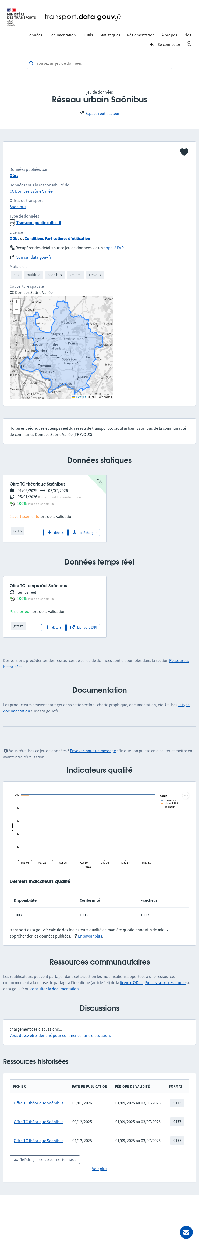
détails (55, 532)
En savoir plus (90, 936)
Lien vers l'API (83, 627)
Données (34, 34)
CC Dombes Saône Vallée (31, 191)
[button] (16, 302)
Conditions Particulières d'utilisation (57, 238)
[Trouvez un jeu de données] (99, 63)
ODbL (14, 238)
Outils (88, 34)
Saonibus (18, 206)
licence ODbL (131, 982)
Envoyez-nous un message (93, 750)
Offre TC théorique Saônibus (38, 1102)
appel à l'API (114, 247)
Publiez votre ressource (165, 982)
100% (22, 503)
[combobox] (99, 63)
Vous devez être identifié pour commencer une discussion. (60, 1035)
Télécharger (84, 532)
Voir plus (99, 1168)
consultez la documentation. (55, 988)
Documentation (62, 34)
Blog (187, 34)
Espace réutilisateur (102, 113)
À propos (169, 34)
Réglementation (141, 34)
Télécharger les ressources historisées (44, 1159)
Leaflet (79, 397)
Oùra (14, 175)
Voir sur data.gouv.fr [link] (34, 257)
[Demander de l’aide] (186, 1232)
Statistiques (110, 34)
